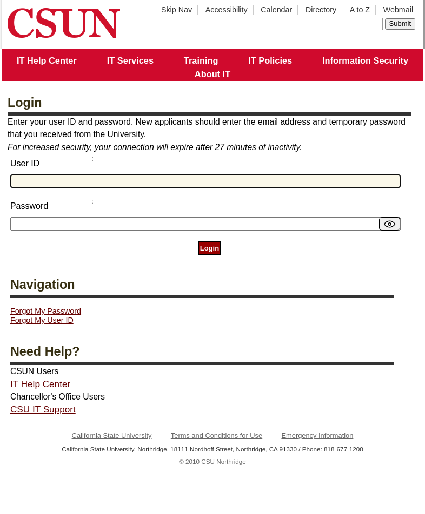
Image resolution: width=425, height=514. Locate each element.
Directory (321, 9)
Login (209, 248)
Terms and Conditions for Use (216, 435)
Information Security (365, 60)
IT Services (130, 60)
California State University (112, 435)
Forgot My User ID (42, 320)
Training (201, 60)
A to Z (360, 9)
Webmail (398, 9)
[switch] (389, 224)
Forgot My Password (45, 311)
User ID (24, 163)
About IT (212, 74)
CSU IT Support (43, 409)
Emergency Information (317, 435)
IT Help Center (47, 60)
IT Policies (270, 60)
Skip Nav (176, 9)
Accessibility (226, 9)
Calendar (276, 9)
